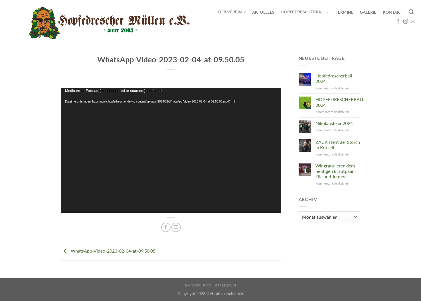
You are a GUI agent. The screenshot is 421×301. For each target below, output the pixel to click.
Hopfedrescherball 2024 (333, 78)
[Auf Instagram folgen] (405, 21)
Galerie (368, 12)
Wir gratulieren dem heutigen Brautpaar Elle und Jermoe (335, 171)
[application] (171, 150)
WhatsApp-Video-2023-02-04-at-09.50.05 (108, 250)
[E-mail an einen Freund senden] (176, 227)
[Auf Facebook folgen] (398, 21)
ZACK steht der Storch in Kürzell (337, 144)
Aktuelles (263, 12)
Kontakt (392, 12)
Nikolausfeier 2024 (334, 123)
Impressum (225, 285)
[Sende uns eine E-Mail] (413, 21)
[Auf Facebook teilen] (166, 227)
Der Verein (232, 12)
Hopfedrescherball (305, 12)
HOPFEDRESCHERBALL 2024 (339, 102)
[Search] (411, 12)
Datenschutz (198, 285)
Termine (345, 12)
